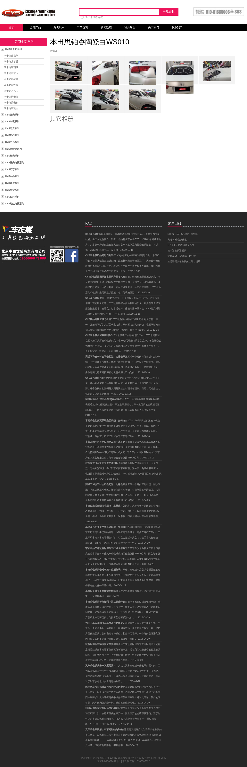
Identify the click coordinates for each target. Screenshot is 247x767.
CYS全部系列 (24, 41)
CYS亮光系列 (12, 114)
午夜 (100, 17)
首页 (11, 27)
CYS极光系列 (12, 155)
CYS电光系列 (12, 128)
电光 (82, 17)
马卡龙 (88, 17)
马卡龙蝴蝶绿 (11, 85)
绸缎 (95, 17)
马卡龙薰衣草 (11, 55)
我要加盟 (129, 27)
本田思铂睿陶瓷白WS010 (89, 42)
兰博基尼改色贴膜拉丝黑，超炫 (184, 261)
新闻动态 (106, 27)
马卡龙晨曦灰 (11, 102)
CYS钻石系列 (12, 135)
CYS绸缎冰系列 (13, 149)
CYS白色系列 (12, 142)
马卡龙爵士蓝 (11, 96)
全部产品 (35, 27)
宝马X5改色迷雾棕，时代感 (182, 256)
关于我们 (153, 27)
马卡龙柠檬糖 (11, 79)
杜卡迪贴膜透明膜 (177, 250)
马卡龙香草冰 (11, 73)
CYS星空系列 (12, 190)
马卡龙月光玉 (11, 90)
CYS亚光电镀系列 (14, 162)
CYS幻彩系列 (12, 169)
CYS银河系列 (12, 196)
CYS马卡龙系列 (13, 49)
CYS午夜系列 (12, 121)
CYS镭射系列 (12, 183)
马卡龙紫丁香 (11, 61)
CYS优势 (82, 27)
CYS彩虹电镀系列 (14, 203)
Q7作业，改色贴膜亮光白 (181, 245)
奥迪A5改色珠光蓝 (177, 239)
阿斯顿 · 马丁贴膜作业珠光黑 (183, 234)
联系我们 (177, 27)
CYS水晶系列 (12, 176)
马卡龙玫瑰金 (11, 108)
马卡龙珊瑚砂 (11, 67)
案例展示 (59, 27)
